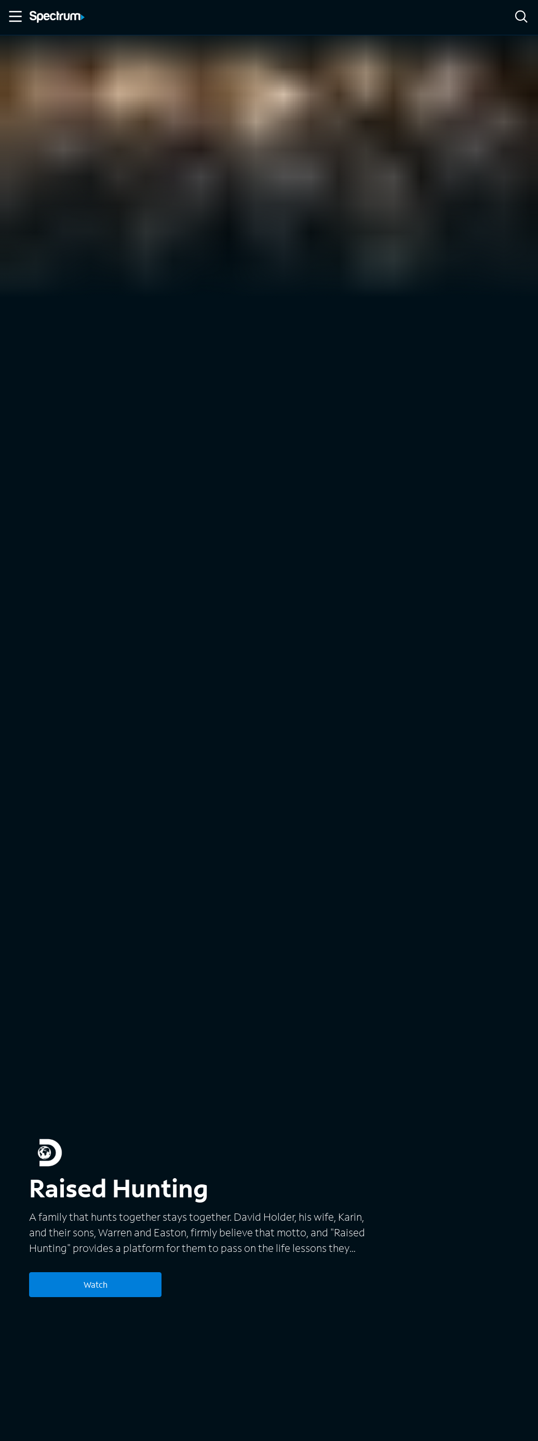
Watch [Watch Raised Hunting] (95, 1284)
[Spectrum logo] (57, 18)
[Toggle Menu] (14, 17)
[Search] (521, 17)
